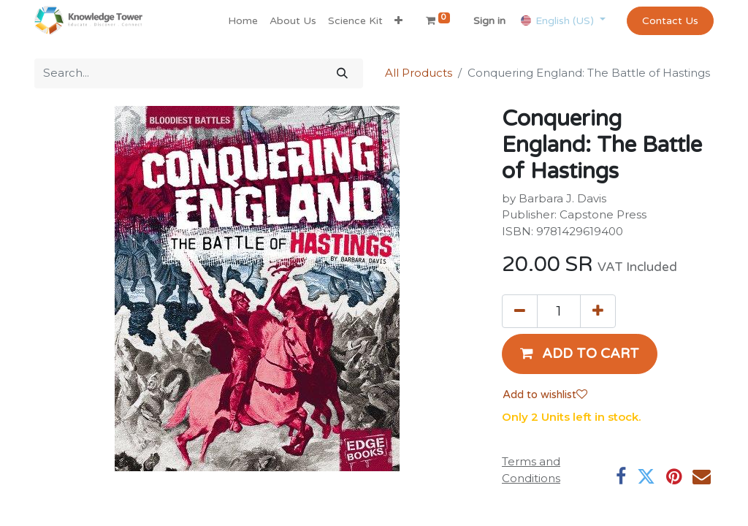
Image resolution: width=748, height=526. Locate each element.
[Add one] (598, 311)
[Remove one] (520, 311)
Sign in (489, 21)
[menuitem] (243, 20)
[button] (398, 20)
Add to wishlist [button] (545, 394)
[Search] (342, 73)
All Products (418, 73)
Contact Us (670, 21)
